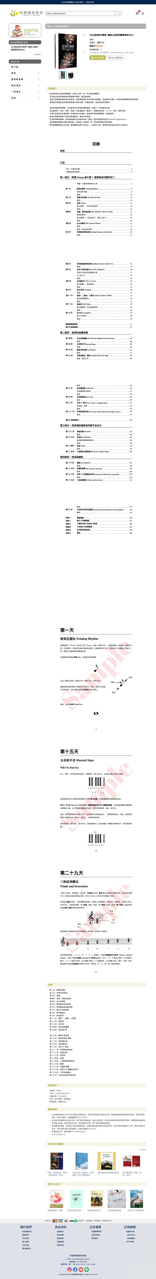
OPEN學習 (130, 1241)
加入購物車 (97, 57)
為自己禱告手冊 (74, 1210)
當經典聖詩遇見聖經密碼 (108, 1172)
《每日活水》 (131, 1235)
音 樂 (13, 97)
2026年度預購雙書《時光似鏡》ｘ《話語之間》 (78, 2)
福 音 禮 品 (16, 85)
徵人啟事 (25, 1241)
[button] (84, 35)
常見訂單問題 (81, 1117)
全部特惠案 (95, 1235)
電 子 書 (14, 66)
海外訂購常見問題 (78, 1131)
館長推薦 (60, 1235)
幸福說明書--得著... (55, 1210)
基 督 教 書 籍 (17, 79)
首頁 (49, 26)
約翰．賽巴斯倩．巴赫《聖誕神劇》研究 (57, 1173)
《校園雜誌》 (131, 1238)
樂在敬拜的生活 (94, 1210)
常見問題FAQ (27, 1231)
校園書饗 (60, 1241)
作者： (92, 39)
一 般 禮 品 (16, 91)
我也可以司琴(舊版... (136, 1210)
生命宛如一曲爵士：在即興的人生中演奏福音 (83, 1173)
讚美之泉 (100, 42)
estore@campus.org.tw (81, 1259)
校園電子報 (130, 1231)
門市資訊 (25, 1238)
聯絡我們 (25, 1235)
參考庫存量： (94, 49)
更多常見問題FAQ (59, 1134)
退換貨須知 (91, 1129)
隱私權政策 (26, 1248)
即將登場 (60, 1245)
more (142, 1149)
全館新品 (60, 1231)
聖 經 (13, 73)
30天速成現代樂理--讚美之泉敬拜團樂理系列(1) (24, 48)
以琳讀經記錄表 (114, 1210)
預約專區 (94, 1238)
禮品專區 (60, 1238)
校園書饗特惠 (96, 1231)
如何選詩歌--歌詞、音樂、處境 (132, 1173)
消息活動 (25, 1245)
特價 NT (92, 46)
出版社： (93, 42)
